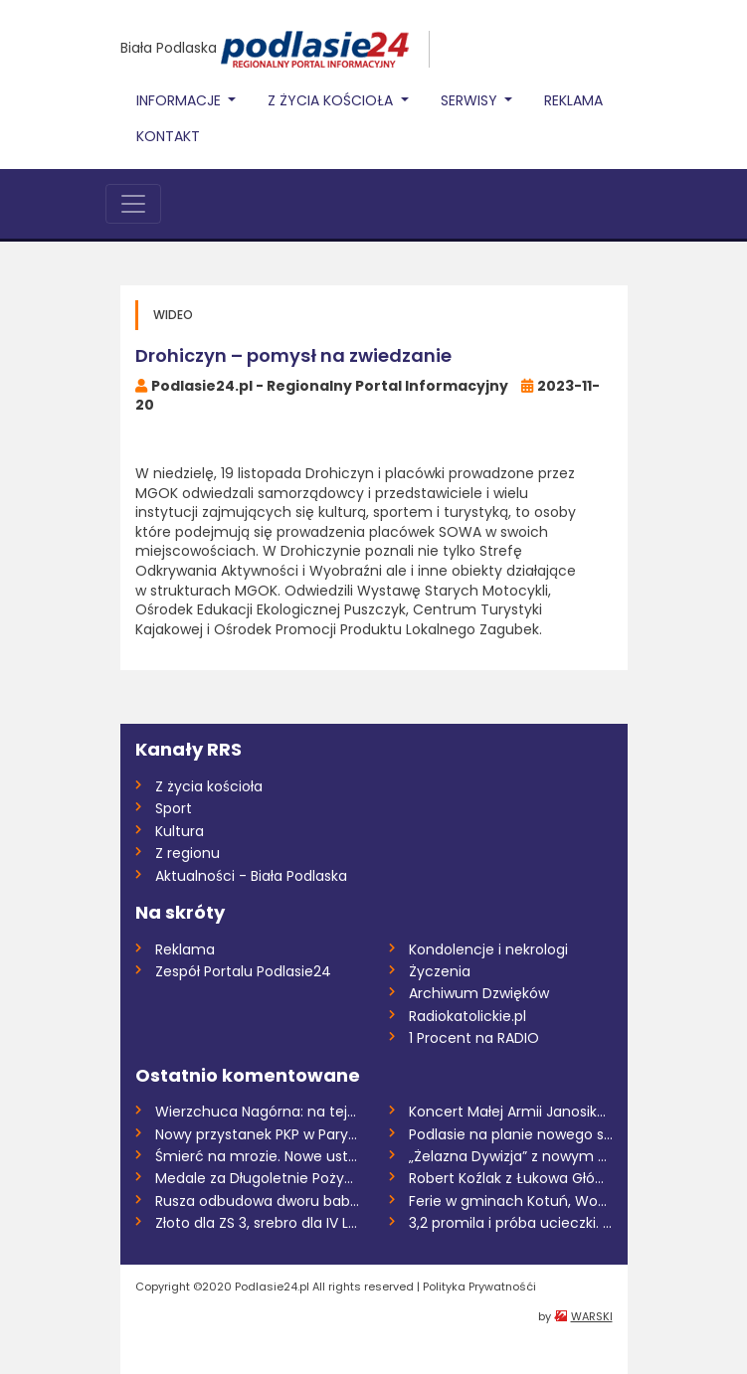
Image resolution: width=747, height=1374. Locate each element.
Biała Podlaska (168, 48)
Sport (173, 808)
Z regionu (187, 853)
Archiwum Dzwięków (479, 993)
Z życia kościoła (209, 786)
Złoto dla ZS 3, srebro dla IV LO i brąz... (257, 1223)
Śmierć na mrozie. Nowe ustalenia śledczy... (257, 1156)
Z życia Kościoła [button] (332, 100)
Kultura (179, 831)
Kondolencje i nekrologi (488, 949)
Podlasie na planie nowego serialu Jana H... (511, 1134)
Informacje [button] (180, 100)
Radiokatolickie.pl (467, 1016)
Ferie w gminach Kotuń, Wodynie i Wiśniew (511, 1201)
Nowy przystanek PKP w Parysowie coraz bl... (257, 1134)
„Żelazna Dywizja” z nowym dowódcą (511, 1156)
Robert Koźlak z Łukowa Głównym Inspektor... (511, 1178)
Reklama (573, 100)
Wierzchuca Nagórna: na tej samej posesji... (257, 1111)
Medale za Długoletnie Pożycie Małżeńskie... (257, 1178)
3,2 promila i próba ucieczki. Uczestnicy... (511, 1223)
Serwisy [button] (471, 100)
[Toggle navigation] (133, 204)
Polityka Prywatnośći (479, 1286)
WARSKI (592, 1316)
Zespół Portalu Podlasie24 (243, 971)
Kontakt (168, 136)
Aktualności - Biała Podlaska (251, 876)
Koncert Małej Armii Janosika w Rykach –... (511, 1111)
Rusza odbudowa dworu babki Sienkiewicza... (257, 1201)
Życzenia (439, 971)
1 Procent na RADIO (474, 1038)
